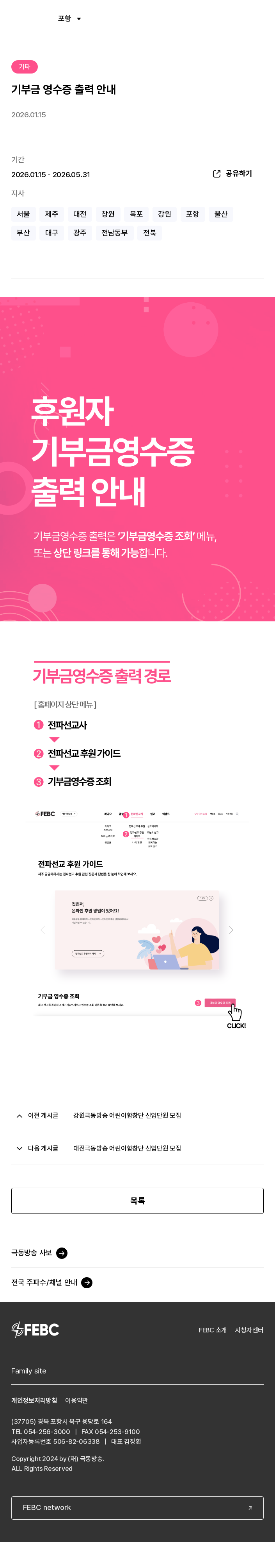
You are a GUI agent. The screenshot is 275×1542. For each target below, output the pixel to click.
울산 (221, 214)
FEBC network (47, 1507)
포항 (69, 18)
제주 (52, 214)
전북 (149, 232)
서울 (23, 214)
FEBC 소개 (213, 1330)
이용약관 (76, 1400)
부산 (23, 232)
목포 (136, 214)
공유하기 (239, 173)
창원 (108, 214)
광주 (80, 232)
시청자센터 (249, 1330)
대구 (52, 232)
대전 (80, 214)
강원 (164, 214)
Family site (28, 1370)
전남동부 (114, 232)
